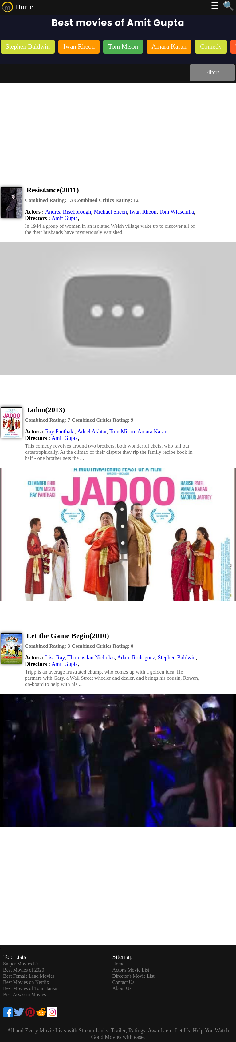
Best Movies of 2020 (23, 969)
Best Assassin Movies (24, 994)
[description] (49, 200)
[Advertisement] (118, 129)
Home (24, 7)
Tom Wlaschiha (176, 212)
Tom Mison (122, 431)
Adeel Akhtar (92, 431)
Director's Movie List (133, 976)
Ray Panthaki (60, 431)
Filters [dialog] (212, 72)
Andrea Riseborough (68, 212)
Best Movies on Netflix (26, 982)
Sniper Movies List (22, 963)
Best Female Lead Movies (29, 976)
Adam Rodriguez (136, 657)
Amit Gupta (65, 218)
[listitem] (27, 47)
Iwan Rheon (143, 212)
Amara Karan (152, 431)
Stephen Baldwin (177, 657)
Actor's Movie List (130, 969)
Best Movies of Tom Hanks (30, 988)
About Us (122, 988)
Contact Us (123, 982)
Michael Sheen (110, 212)
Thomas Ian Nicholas (91, 657)
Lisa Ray (55, 657)
